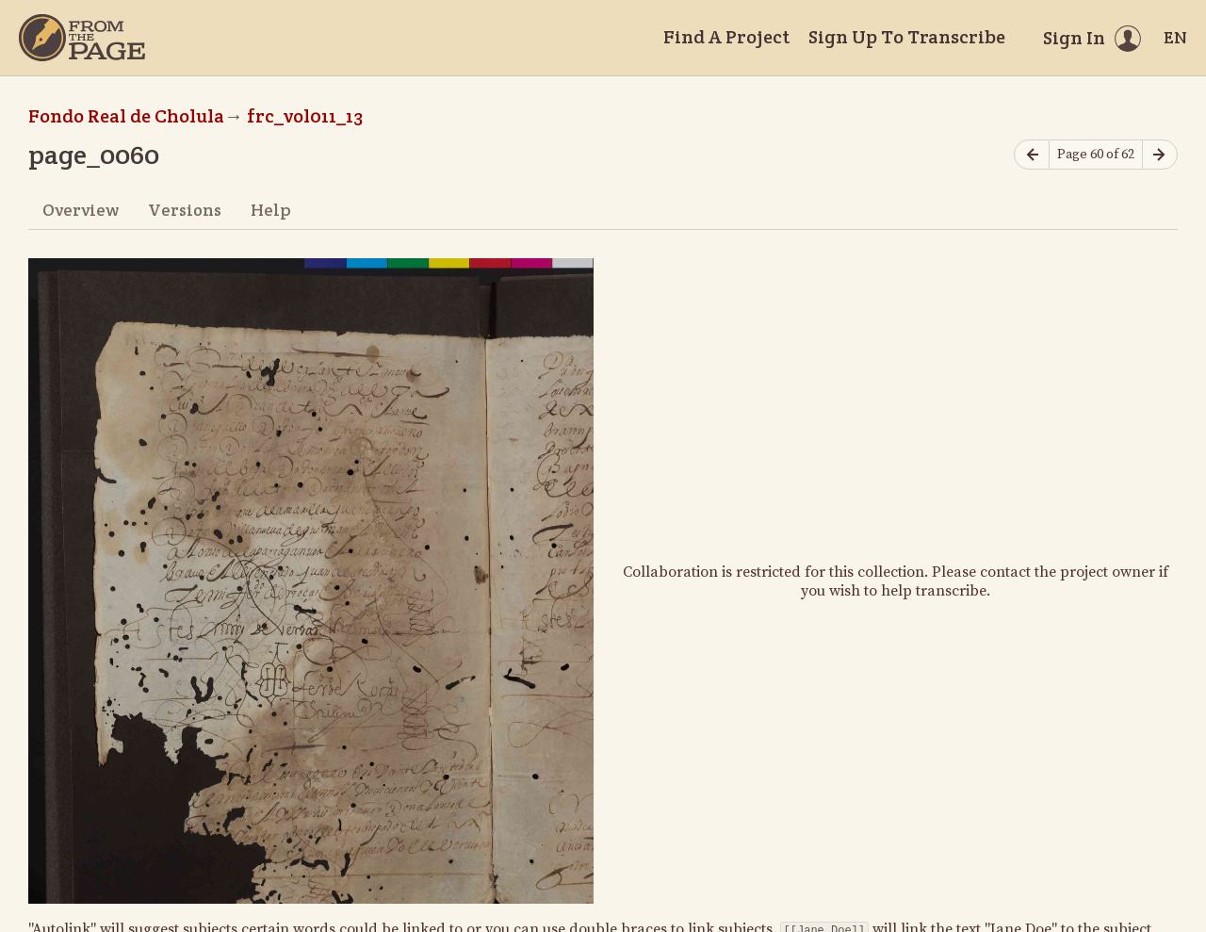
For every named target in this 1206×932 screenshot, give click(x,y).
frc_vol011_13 (305, 116)
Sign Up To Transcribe (906, 37)
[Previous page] (1032, 155)
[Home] (82, 37)
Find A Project (726, 37)
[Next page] (1160, 155)
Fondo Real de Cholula (126, 116)
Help (271, 210)
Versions (184, 210)
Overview (80, 210)
